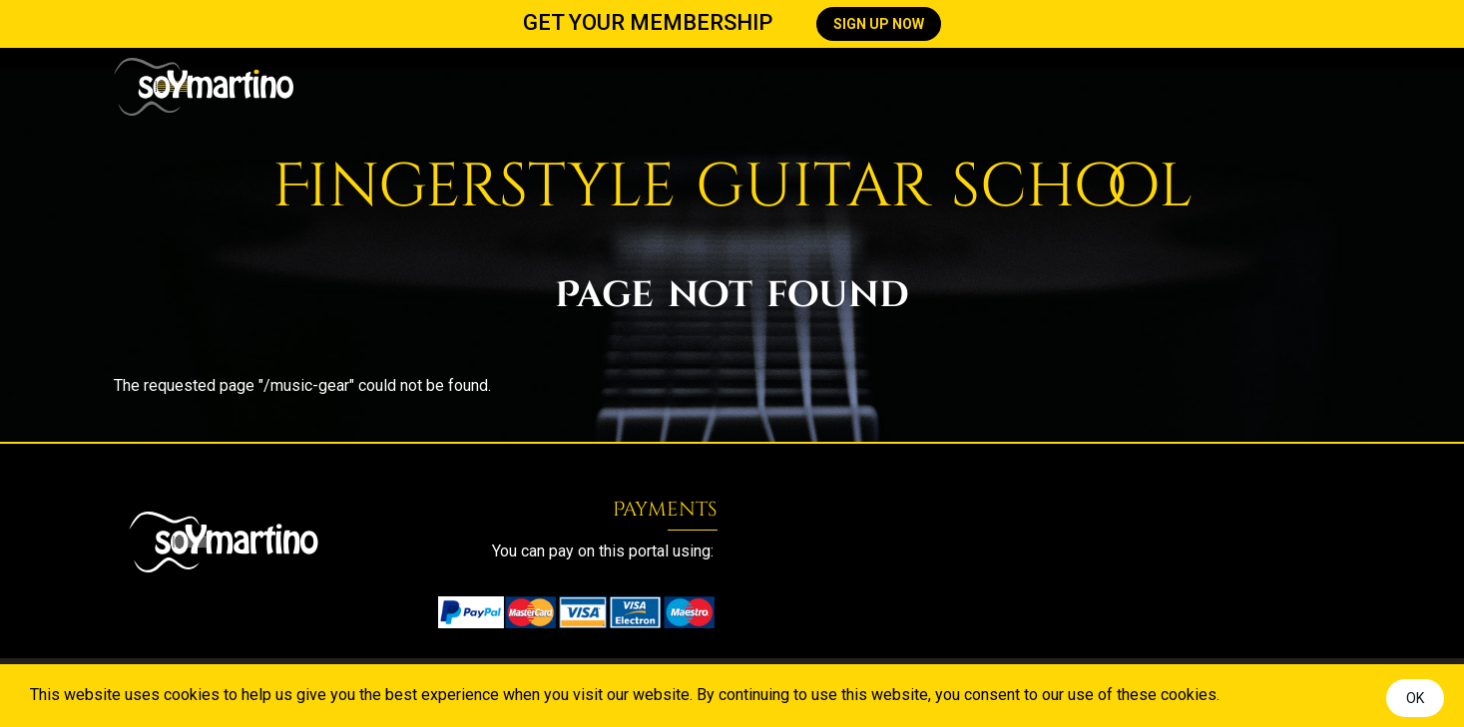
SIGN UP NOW (878, 24)
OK (1415, 698)
